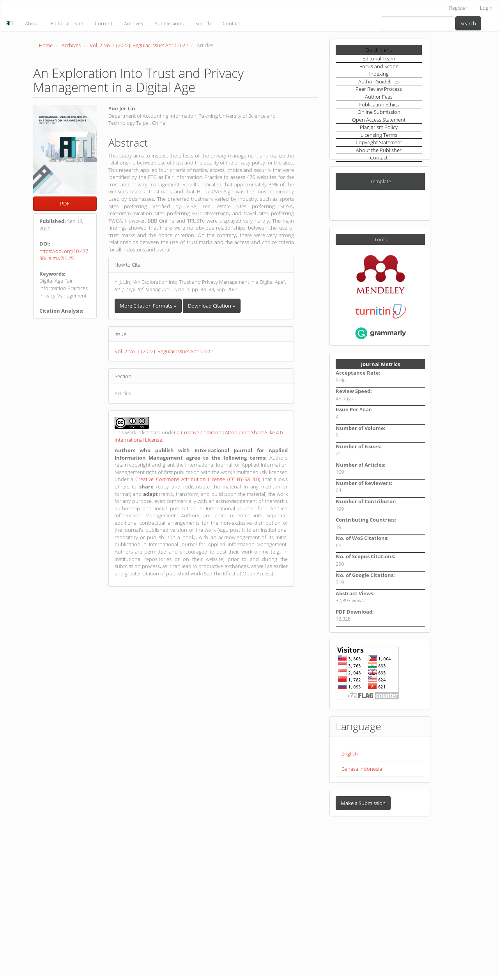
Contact (231, 23)
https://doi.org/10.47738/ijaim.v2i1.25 (63, 255)
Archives (133, 23)
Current (103, 23)
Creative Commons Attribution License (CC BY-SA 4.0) (197, 479)
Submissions (169, 23)
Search (203, 23)
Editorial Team (67, 23)
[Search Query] (417, 23)
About (32, 23)
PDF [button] (64, 203)
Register (458, 7)
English (350, 753)
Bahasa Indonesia (362, 768)
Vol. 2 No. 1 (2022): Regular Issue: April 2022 (139, 45)
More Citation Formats (148, 305)
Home (46, 45)
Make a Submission (363, 803)
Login (486, 7)
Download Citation (211, 305)
